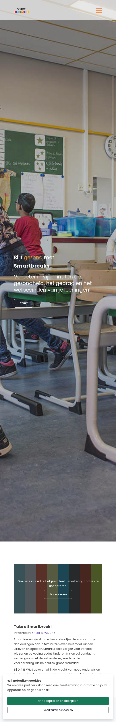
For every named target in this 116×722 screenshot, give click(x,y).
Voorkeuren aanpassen (58, 710)
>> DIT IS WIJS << (43, 633)
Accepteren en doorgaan (58, 701)
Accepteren (58, 594)
